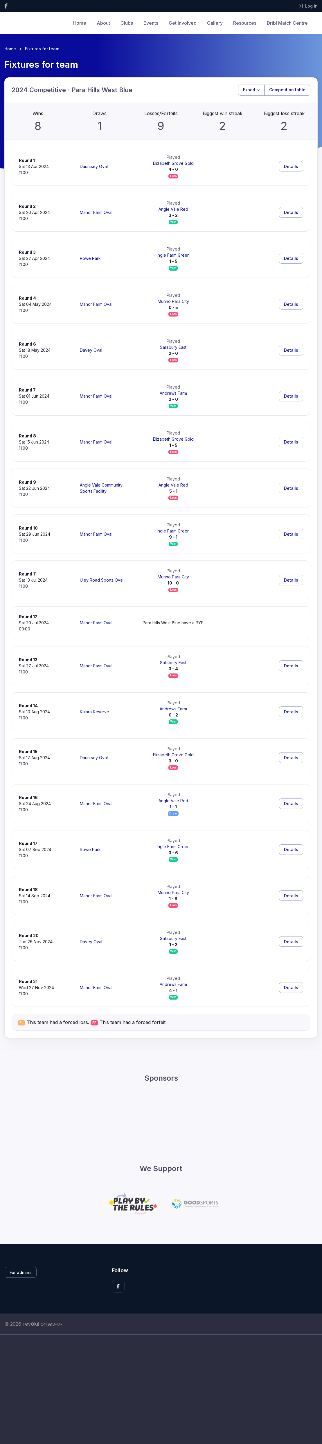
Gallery (215, 23)
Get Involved (183, 23)
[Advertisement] (161, 1389)
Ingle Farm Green (173, 255)
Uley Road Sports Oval (101, 580)
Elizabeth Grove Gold (173, 163)
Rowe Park (90, 258)
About (103, 23)
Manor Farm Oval (96, 212)
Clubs (126, 23)
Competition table (287, 89)
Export (249, 89)
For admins (21, 1272)
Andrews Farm (173, 393)
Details (291, 166)
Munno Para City (173, 301)
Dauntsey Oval (94, 166)
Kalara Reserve (94, 711)
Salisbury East (173, 347)
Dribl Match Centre (287, 23)
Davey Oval (91, 350)
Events (150, 23)
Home (79, 23)
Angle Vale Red (173, 209)
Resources (244, 23)
